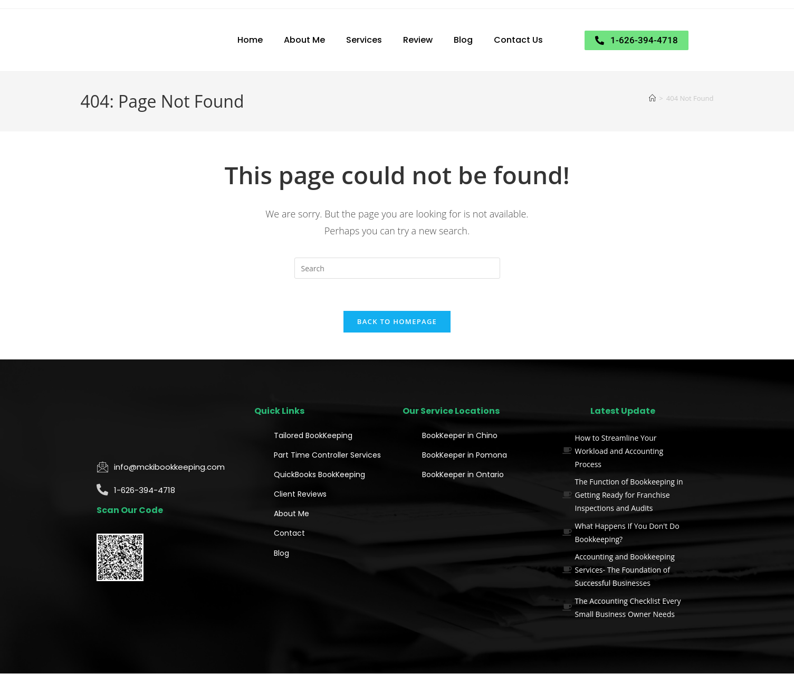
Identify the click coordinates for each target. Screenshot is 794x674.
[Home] (652, 98)
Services (364, 40)
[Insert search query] (397, 268)
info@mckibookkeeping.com (169, 467)
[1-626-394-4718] (102, 490)
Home (250, 40)
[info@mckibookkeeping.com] (102, 467)
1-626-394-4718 (144, 490)
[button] (636, 40)
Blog (463, 40)
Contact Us (518, 40)
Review (418, 40)
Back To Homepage (397, 321)
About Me (304, 40)
